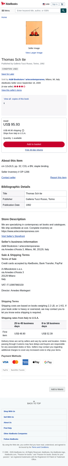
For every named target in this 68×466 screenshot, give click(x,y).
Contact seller (8, 177)
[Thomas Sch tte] (34, 33)
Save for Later (7, 74)
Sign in (55, 4)
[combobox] (37, 10)
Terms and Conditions (40, 447)
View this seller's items (11, 90)
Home (4, 17)
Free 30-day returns (34, 150)
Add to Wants (57, 389)
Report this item (58, 177)
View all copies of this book (16, 99)
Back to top (34, 403)
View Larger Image (33, 53)
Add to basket (34, 144)
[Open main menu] (6, 10)
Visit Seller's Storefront (13, 236)
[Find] (63, 10)
